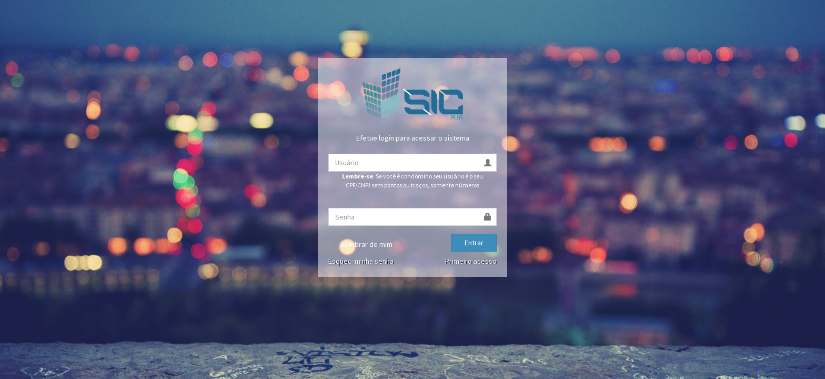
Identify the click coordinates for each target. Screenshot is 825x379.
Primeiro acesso (471, 261)
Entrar (474, 242)
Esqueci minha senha (361, 261)
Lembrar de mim (360, 245)
